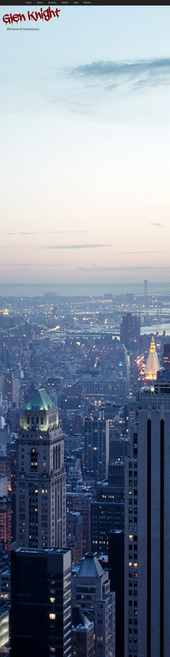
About (40, 3)
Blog (76, 3)
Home (29, 3)
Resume (87, 3)
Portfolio (52, 3)
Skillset (65, 3)
